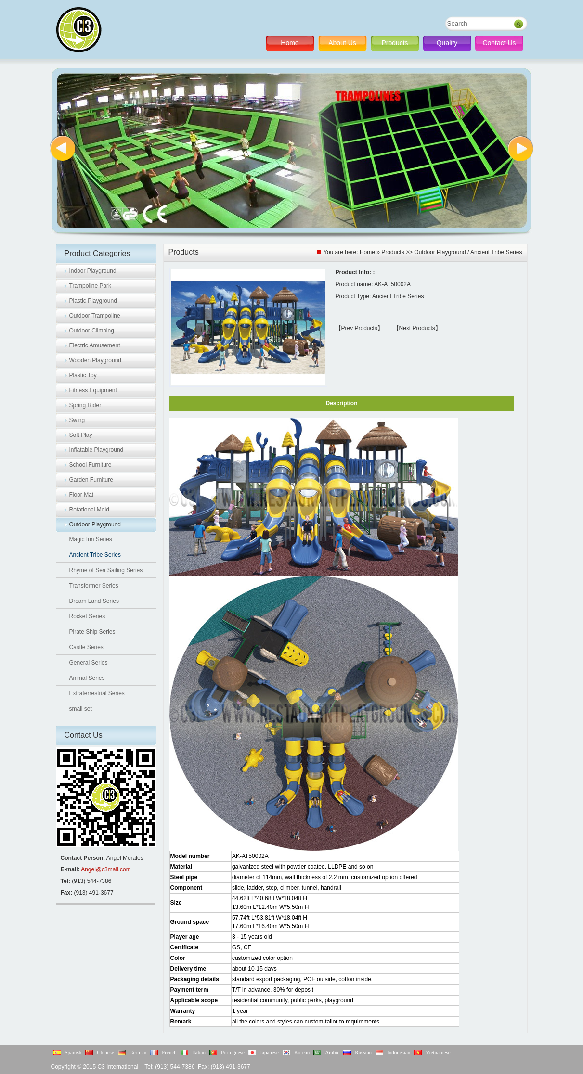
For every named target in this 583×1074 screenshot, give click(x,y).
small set (80, 708)
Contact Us (499, 43)
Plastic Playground (93, 300)
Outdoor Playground (95, 524)
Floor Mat (81, 494)
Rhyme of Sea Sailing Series (106, 570)
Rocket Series (87, 616)
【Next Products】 (417, 328)
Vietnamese (438, 1052)
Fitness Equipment (93, 390)
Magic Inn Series (90, 539)
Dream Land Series (94, 601)
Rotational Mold (89, 509)
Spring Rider (85, 405)
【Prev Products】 (359, 328)
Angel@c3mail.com (106, 869)
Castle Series (86, 647)
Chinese (105, 1052)
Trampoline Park (90, 285)
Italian (199, 1052)
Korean (302, 1052)
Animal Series (87, 678)
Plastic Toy (83, 375)
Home (289, 43)
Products (394, 43)
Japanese (269, 1052)
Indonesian (398, 1052)
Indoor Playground (93, 271)
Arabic (332, 1052)
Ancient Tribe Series (95, 554)
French (169, 1052)
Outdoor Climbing (91, 330)
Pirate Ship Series (92, 631)
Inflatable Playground (96, 450)
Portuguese (233, 1052)
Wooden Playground (95, 360)
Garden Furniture (91, 479)
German (138, 1052)
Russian (363, 1052)
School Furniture (90, 464)
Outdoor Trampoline (94, 315)
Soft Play (80, 435)
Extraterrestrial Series (97, 693)
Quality (447, 43)
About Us (342, 43)
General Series (88, 662)
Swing (77, 420)
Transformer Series (93, 585)
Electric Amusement (94, 345)
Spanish (73, 1052)
